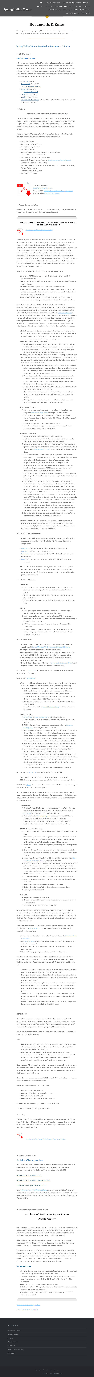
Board (39, 6)
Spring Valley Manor (18, 9)
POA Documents (55, 9)
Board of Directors (13, 1334)
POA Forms (67, 9)
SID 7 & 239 (48, 6)
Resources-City (72, 13)
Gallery (87, 6)
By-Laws (10, 1338)
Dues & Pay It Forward (73, 6)
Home (41, 3)
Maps (76, 9)
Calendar (58, 6)
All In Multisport (53, 3)
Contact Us (85, 13)
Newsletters (85, 9)
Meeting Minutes (12, 1342)
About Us (86, 3)
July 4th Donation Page (71, 3)
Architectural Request (13, 1330)
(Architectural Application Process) (59, 160)
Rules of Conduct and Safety (15, 1349)
